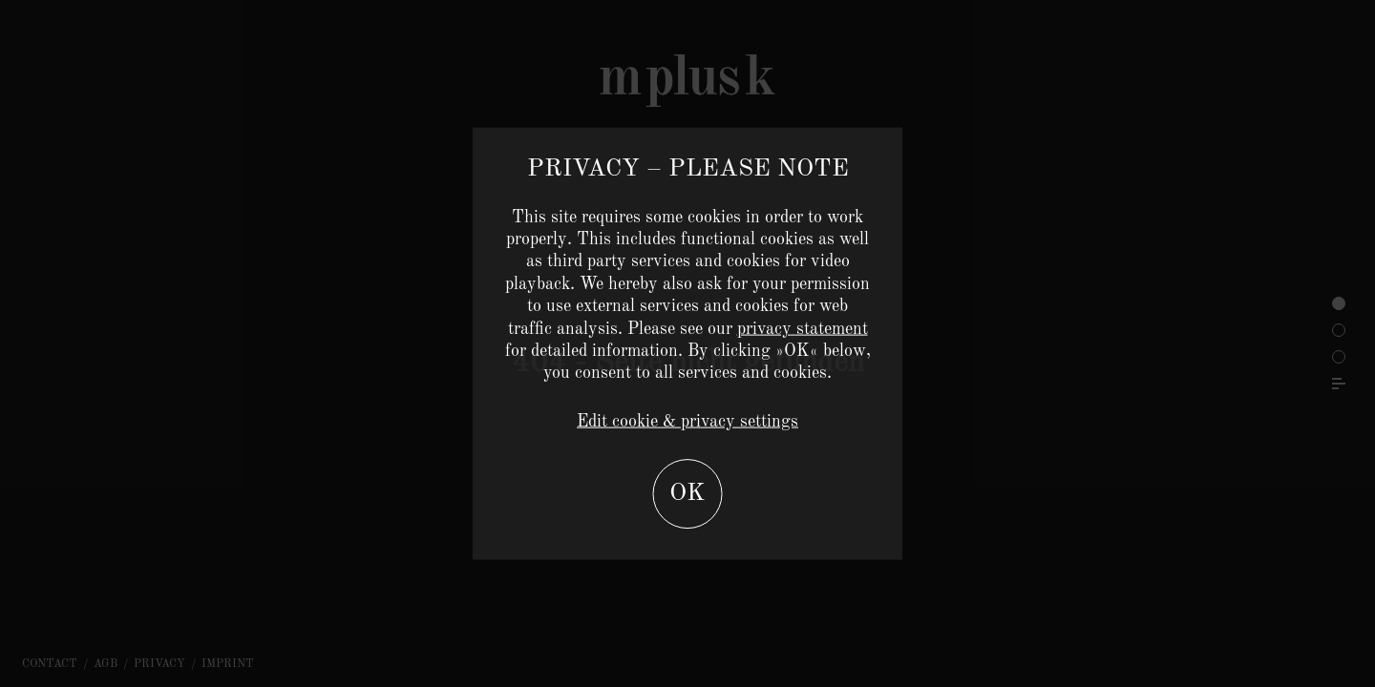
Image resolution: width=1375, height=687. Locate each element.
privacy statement (802, 328)
